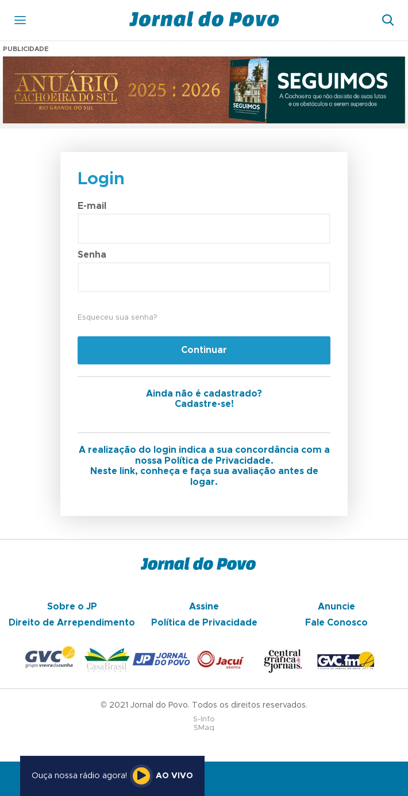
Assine (204, 606)
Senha (92, 254)
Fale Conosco (336, 622)
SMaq (204, 728)
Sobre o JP (72, 606)
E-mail (92, 206)
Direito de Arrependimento (72, 622)
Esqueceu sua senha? (117, 317)
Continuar (204, 350)
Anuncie (336, 606)
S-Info (204, 719)
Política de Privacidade (204, 622)
